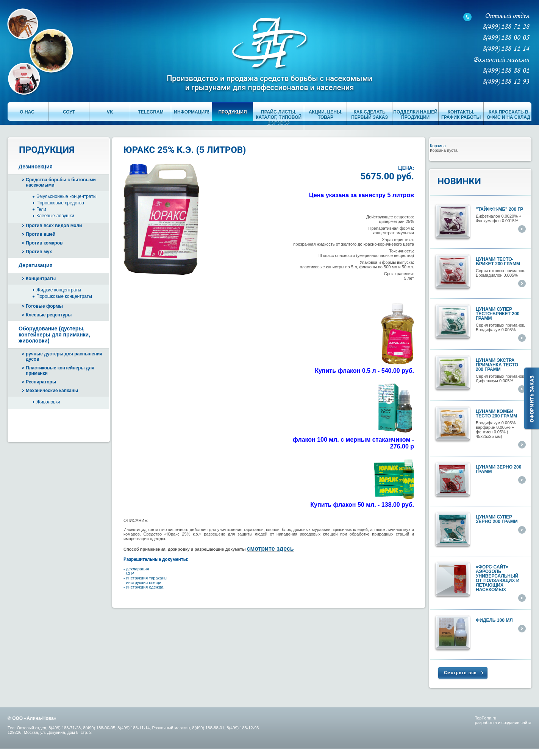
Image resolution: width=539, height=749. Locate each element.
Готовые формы (44, 306)
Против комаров (44, 243)
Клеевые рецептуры (49, 315)
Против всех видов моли (54, 225)
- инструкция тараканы (145, 578)
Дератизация (36, 265)
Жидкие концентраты (58, 290)
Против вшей (40, 234)
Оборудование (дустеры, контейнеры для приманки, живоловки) (54, 334)
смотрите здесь (270, 548)
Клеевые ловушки (55, 215)
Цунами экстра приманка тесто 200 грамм (497, 365)
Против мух (39, 251)
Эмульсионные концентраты (66, 196)
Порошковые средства (60, 203)
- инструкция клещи (142, 582)
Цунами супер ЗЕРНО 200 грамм (497, 519)
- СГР (128, 573)
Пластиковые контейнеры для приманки (60, 370)
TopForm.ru (485, 718)
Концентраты (41, 278)
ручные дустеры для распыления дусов (64, 356)
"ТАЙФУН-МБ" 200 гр (499, 209)
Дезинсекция (36, 167)
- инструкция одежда (143, 587)
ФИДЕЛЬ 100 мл (494, 620)
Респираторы (41, 382)
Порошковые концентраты (64, 296)
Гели (41, 209)
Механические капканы (52, 390)
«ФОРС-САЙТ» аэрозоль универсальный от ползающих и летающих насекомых (497, 578)
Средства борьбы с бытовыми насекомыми (61, 182)
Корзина (438, 145)
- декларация (136, 569)
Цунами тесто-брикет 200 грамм (498, 261)
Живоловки (48, 402)
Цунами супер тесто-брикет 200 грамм (497, 314)
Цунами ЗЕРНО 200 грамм (498, 469)
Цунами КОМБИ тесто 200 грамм (496, 414)
